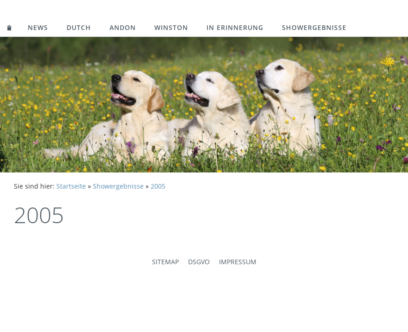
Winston (171, 27)
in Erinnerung (235, 27)
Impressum (237, 261)
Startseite (71, 186)
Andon (123, 27)
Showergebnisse (314, 27)
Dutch (79, 27)
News (38, 27)
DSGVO (199, 261)
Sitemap (165, 261)
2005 (158, 186)
